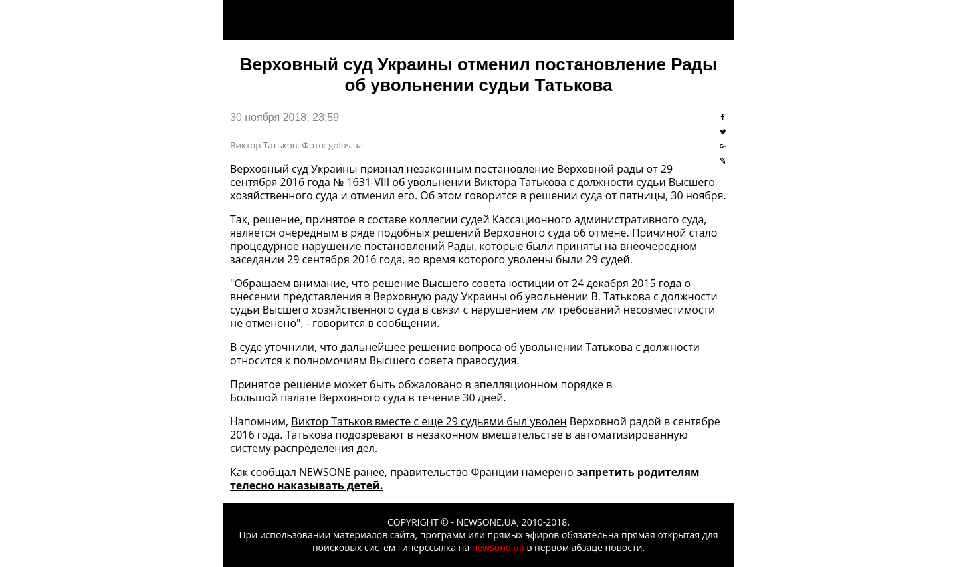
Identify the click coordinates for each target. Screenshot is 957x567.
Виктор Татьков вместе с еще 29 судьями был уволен (428, 421)
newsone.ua (498, 547)
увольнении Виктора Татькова (487, 182)
